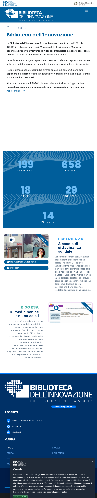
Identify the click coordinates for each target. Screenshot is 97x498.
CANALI (56, 447)
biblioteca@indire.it (63, 407)
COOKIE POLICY (48, 485)
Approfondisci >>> (16, 90)
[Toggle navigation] (86, 10)
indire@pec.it (14, 432)
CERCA (10, 453)
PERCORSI (57, 458)
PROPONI (11, 464)
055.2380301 (14, 426)
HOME (10, 447)
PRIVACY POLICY (48, 480)
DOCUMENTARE (14, 458)
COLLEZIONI (58, 453)
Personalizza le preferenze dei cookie (48, 495)
